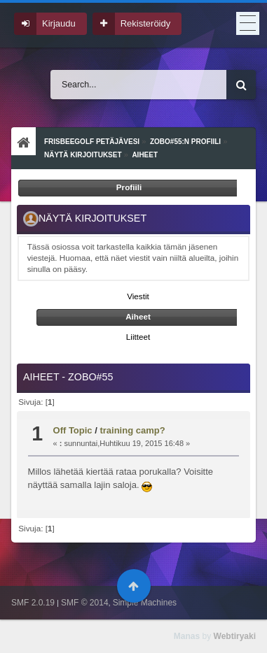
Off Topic (73, 430)
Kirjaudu (59, 23)
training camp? (132, 430)
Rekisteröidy (146, 23)
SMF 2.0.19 (33, 603)
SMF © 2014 (85, 603)
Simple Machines (145, 603)
